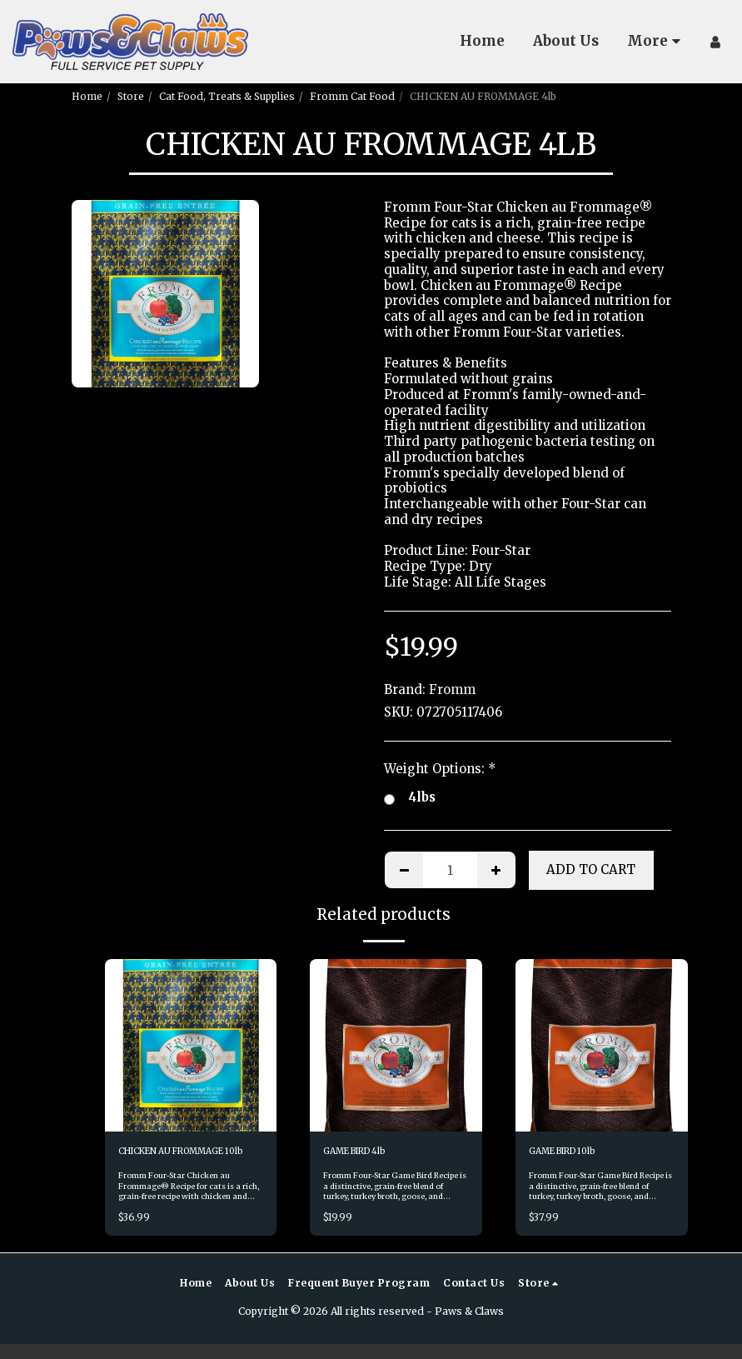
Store (130, 96)
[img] (191, 1045)
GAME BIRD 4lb (362, 1152)
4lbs (410, 798)
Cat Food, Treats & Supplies (227, 96)
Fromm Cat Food (352, 96)
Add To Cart (590, 869)
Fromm (452, 689)
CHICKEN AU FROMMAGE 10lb (182, 1159)
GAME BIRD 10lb (569, 1152)
